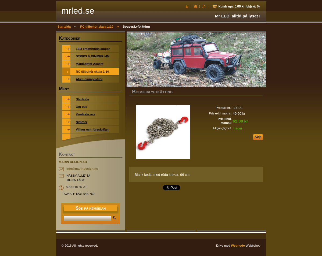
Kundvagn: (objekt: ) (239, 6)
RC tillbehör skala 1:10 (96, 26)
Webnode (238, 245)
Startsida (64, 26)
